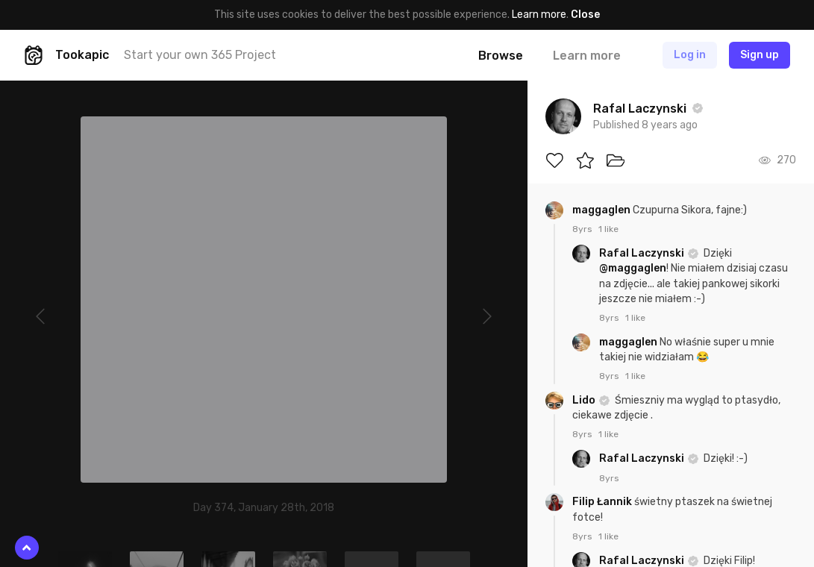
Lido (585, 400)
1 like (608, 229)
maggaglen (602, 210)
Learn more (539, 14)
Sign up (759, 54)
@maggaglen (632, 268)
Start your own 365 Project (200, 55)
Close (585, 14)
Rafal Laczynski (642, 253)
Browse (500, 55)
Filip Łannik (603, 501)
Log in (690, 54)
